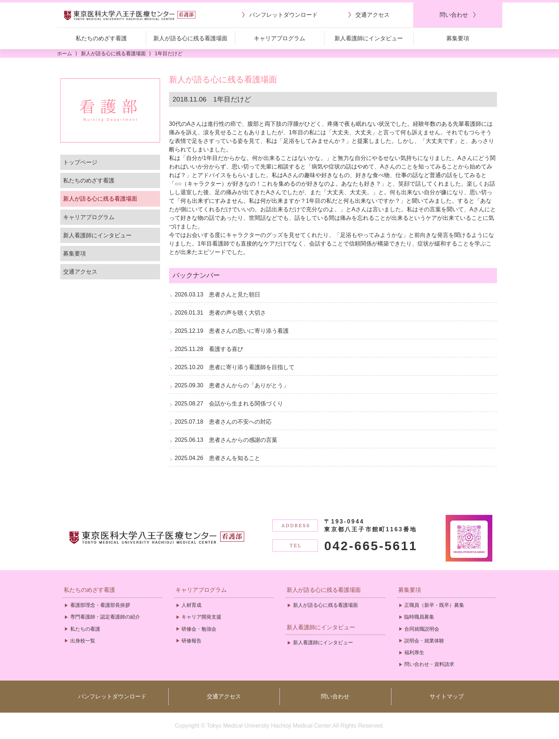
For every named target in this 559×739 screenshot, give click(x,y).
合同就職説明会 (421, 629)
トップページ (80, 162)
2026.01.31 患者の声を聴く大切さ (220, 313)
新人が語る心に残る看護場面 (100, 199)
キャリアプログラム (88, 217)
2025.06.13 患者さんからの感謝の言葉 (226, 440)
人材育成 (191, 605)
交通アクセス (80, 272)
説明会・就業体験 (424, 641)
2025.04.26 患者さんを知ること (217, 458)
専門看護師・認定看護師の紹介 (105, 617)
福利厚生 (414, 652)
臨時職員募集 (419, 617)
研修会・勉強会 (198, 629)
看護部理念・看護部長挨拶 (100, 605)
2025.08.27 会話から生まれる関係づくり (229, 403)
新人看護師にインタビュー (97, 235)
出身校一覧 (82, 641)
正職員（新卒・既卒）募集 (434, 605)
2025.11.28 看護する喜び (209, 349)
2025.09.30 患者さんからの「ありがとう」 (232, 385)
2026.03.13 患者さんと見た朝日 (217, 294)
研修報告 (191, 641)
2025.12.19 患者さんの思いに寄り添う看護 (232, 331)
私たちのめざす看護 (88, 180)
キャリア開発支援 (201, 617)
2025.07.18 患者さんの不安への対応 (223, 422)
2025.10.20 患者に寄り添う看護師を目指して (234, 367)
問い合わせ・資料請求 (429, 664)
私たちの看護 (85, 629)
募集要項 (74, 253)
